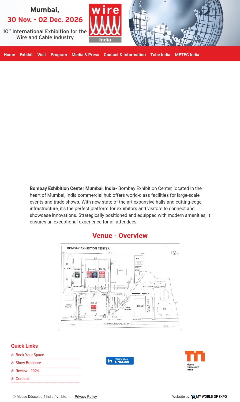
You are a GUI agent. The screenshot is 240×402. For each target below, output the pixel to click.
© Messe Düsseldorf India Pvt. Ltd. (40, 397)
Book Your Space (30, 355)
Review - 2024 (27, 371)
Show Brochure (28, 363)
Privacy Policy (86, 397)
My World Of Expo (211, 397)
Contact (22, 378)
